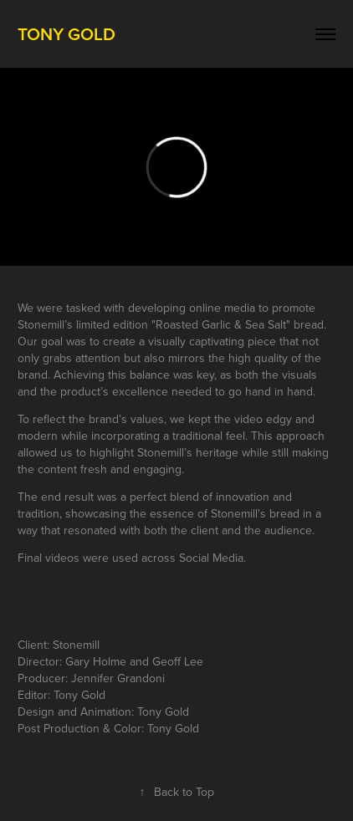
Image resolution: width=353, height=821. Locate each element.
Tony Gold (66, 33)
